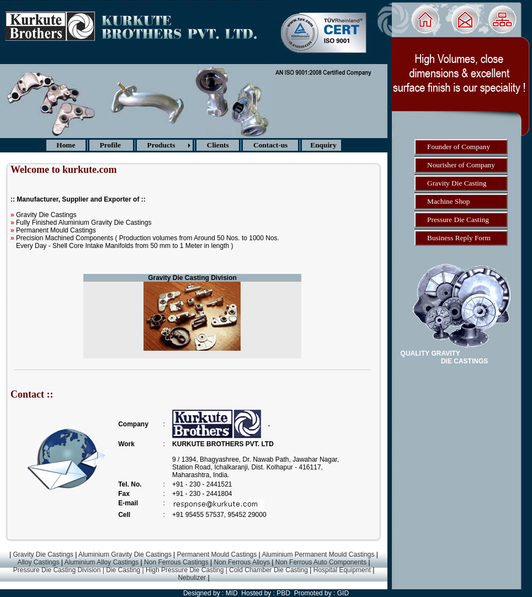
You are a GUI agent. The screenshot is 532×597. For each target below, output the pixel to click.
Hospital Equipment (340, 570)
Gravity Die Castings (42, 554)
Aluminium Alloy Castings (102, 562)
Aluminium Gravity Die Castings (125, 554)
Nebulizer (193, 578)
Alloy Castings (38, 562)
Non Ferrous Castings (176, 562)
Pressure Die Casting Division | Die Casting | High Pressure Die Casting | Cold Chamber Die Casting (161, 570)
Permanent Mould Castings (217, 554)
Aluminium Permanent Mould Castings (318, 554)
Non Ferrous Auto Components (320, 562)
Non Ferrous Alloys (242, 562)
